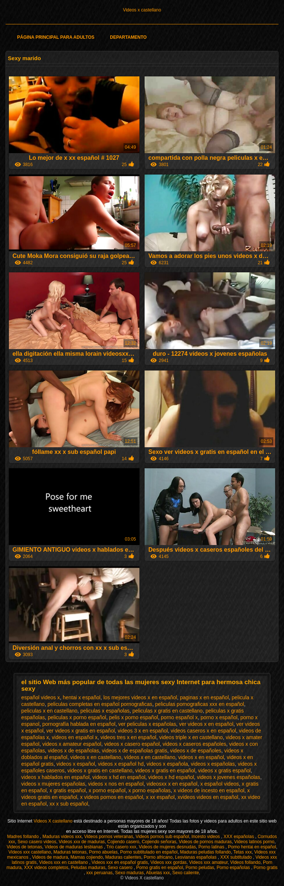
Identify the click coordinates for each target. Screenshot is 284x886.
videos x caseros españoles (194, 744)
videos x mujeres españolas (53, 784)
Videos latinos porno (254, 841)
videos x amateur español (71, 744)
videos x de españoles (196, 751)
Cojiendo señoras (159, 841)
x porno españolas (149, 790)
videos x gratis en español (165, 770)
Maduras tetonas (70, 852)
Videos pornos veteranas (108, 836)
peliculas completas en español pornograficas (99, 704)
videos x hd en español (118, 777)
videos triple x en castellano (191, 737)
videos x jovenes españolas (228, 777)
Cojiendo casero (123, 841)
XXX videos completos (46, 867)
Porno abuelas (103, 852)
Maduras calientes (123, 857)
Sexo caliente (185, 872)
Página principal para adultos (55, 37)
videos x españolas (213, 764)
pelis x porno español (133, 717)
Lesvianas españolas (196, 857)
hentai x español (82, 697)
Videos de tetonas (24, 846)
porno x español (219, 717)
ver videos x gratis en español (80, 731)
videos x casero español (132, 744)
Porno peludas (200, 867)
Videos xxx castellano (30, 852)
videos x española (167, 764)
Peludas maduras (88, 867)
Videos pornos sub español (162, 836)
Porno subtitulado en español (149, 852)
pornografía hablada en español (78, 724)
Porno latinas (211, 846)
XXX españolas (239, 836)
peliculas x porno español (77, 717)
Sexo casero (121, 867)
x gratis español (68, 790)
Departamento (128, 37)
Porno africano (158, 857)
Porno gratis (266, 867)
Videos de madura (50, 857)
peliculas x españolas (104, 711)
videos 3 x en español (143, 731)
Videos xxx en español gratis (120, 862)
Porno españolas (234, 867)
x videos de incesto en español (208, 790)
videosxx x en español (171, 784)
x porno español (107, 790)
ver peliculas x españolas (147, 724)
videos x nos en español (115, 784)
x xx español (160, 797)
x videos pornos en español (111, 797)
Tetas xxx (242, 852)
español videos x (40, 697)
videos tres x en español (128, 737)
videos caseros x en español (203, 731)
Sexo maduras (129, 872)
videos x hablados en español (55, 777)
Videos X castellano (54, 821)
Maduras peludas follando (205, 852)
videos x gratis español (224, 770)
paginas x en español (204, 697)
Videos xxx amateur (208, 862)
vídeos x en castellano (149, 757)
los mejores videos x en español (140, 697)
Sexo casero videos (36, 841)
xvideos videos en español (208, 797)
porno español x (179, 717)
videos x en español (201, 757)
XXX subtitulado (236, 857)
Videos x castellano (142, 10)
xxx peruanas (99, 872)
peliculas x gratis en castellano (167, 711)
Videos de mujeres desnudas (167, 846)
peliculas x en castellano (49, 711)
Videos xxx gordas (169, 862)
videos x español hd (121, 764)
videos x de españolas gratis (135, 751)
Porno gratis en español (159, 867)
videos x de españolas (73, 751)
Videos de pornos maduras (205, 841)
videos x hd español (171, 777)
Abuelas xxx (158, 872)
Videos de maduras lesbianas (74, 846)
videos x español (76, 764)
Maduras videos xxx (62, 836)
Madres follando (23, 836)
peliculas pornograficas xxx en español (199, 704)
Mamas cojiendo (87, 857)
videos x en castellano (95, 757)
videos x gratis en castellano (99, 770)
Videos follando (245, 862)
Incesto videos (206, 836)
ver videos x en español (206, 724)
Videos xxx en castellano (64, 862)
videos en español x (75, 737)
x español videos (219, 784)
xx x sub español (69, 804)
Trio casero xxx (121, 846)
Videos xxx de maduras (82, 841)
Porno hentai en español (252, 846)
